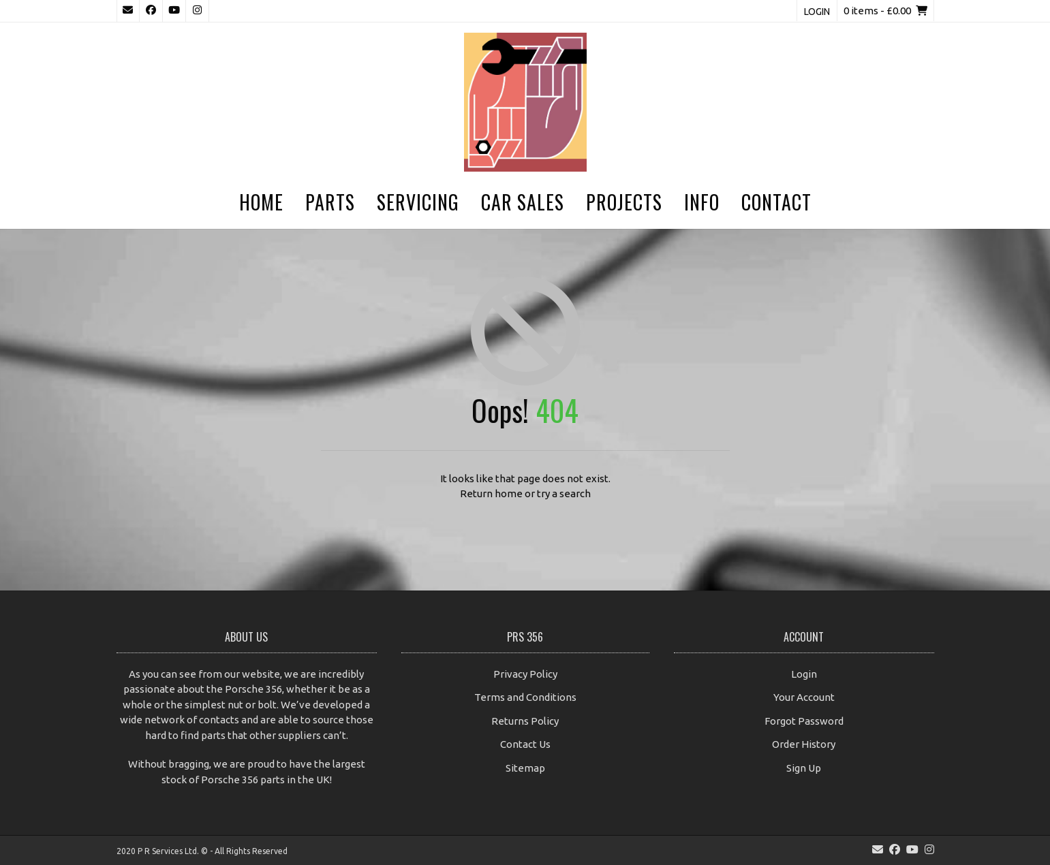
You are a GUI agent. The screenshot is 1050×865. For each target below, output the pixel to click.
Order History (803, 744)
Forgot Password (804, 721)
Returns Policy (525, 721)
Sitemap (525, 768)
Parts (330, 202)
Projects (624, 202)
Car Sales (522, 202)
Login (817, 11)
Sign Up (803, 768)
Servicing (418, 202)
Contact (776, 202)
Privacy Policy (525, 674)
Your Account (804, 697)
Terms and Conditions (525, 697)
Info (702, 202)
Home (261, 202)
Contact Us (525, 744)
